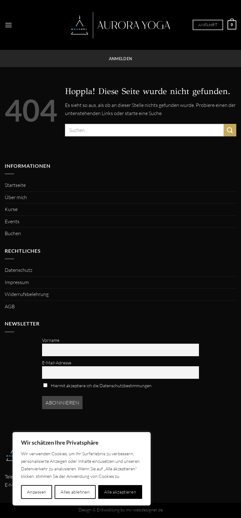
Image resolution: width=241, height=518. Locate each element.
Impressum (17, 282)
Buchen (13, 233)
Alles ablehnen (75, 491)
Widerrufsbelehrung (27, 294)
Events (12, 221)
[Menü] (8, 25)
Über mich (16, 197)
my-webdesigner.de (144, 509)
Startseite (15, 185)
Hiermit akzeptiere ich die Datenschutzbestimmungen (97, 385)
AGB (10, 306)
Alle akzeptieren (120, 491)
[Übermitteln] (230, 130)
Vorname (50, 340)
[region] (82, 468)
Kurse (11, 209)
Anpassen (36, 491)
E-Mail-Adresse (56, 362)
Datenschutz (18, 270)
